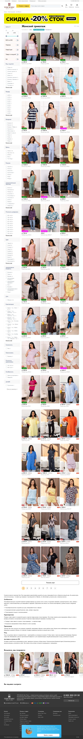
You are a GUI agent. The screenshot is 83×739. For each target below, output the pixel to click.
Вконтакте (55, 713)
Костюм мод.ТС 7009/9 (9, 676)
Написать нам (71, 700)
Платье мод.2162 (64, 235)
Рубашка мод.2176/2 (65, 132)
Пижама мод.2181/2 (45, 303)
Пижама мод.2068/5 (65, 372)
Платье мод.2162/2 (26, 269)
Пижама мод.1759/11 (39, 676)
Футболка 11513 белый (24, 676)
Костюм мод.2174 (45, 474)
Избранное (71, 6)
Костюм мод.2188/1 (45, 406)
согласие (49, 729)
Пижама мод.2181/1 (26, 337)
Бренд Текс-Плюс (42, 713)
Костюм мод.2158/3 (45, 166)
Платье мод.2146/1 (64, 63)
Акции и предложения (23, 1)
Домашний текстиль (8, 719)
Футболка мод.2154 (45, 269)
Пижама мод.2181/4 (26, 372)
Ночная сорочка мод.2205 (66, 98)
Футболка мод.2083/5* (46, 235)
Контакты (40, 715)
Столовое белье (7, 721)
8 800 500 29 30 (75, 0)
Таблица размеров (42, 1)
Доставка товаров (24, 717)
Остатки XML (7, 1)
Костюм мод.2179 (26, 543)
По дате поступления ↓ (39, 29)
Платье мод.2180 (26, 303)
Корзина (77, 6)
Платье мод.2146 (45, 63)
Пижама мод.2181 (64, 303)
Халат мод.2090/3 (45, 577)
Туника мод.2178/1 (64, 406)
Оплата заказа (23, 719)
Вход (66, 6)
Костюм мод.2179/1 (45, 440)
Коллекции (14, 1)
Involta (77, 737)
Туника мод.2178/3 (26, 474)
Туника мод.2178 (25, 440)
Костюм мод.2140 (26, 132)
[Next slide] (81, 665)
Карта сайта (40, 717)
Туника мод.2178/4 (45, 337)
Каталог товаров (23, 6)
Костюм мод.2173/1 (26, 406)
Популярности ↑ (48, 29)
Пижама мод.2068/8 (65, 474)
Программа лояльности (73, 717)
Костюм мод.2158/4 (26, 200)
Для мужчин (7, 715)
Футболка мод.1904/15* (65, 509)
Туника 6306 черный (69, 676)
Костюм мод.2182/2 (26, 98)
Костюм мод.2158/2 (64, 166)
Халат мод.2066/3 (64, 543)
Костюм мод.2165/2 (45, 98)
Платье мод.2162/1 (64, 200)
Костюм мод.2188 (45, 372)
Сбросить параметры (11, 389)
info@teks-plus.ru (25, 703)
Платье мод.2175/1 (64, 577)
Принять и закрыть (48, 735)
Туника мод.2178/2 (64, 440)
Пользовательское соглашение (11, 737)
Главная (5, 12)
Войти (69, 713)
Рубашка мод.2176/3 (26, 235)
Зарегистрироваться (72, 715)
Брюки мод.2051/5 (45, 200)
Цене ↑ (31, 29)
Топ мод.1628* (52, 676)
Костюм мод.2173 (64, 337)
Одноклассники (56, 715)
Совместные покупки (24, 723)
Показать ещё (50, 583)
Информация (32, 1)
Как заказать (22, 713)
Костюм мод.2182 (45, 132)
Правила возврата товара (25, 721)
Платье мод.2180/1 (64, 269)
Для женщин (7, 713)
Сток (5, 723)
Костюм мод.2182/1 (26, 166)
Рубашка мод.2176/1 (45, 543)
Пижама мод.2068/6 (46, 509)
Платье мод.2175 (25, 577)
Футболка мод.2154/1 (27, 63)
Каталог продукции (11, 12)
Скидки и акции (72, 719)
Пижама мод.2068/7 (26, 509)
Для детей (6, 717)
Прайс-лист (71, 721)
